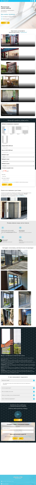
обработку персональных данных (25, 436)
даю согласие (11, 182)
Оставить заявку (5, 22)
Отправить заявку (18, 438)
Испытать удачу (18, 419)
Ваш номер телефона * (6, 178)
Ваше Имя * (4, 174)
